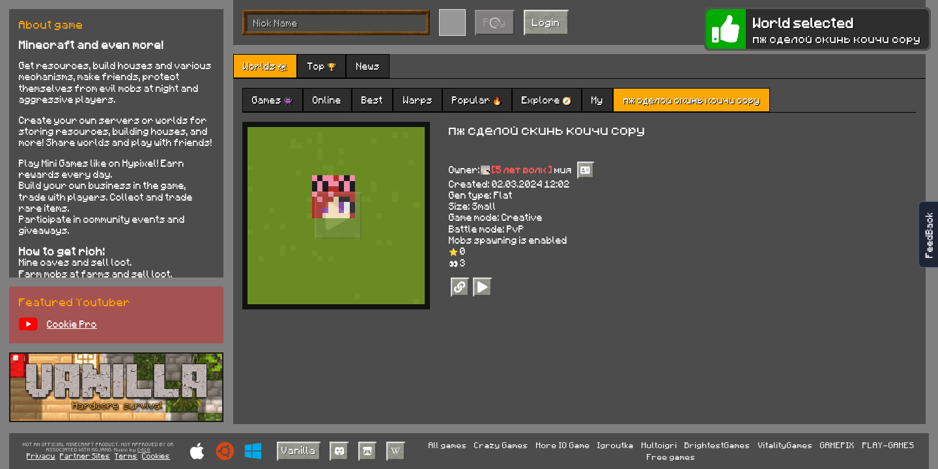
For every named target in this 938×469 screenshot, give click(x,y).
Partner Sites (85, 455)
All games (448, 444)
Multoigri (659, 444)
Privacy (41, 455)
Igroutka (615, 444)
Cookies (156, 455)
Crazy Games (501, 444)
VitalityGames (785, 444)
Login (546, 21)
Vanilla (298, 449)
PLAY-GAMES (888, 444)
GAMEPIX (837, 444)
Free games (671, 456)
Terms (126, 455)
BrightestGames (717, 444)
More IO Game (563, 444)
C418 (143, 450)
